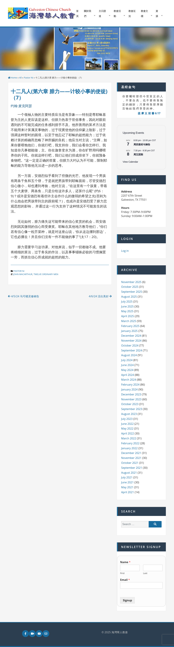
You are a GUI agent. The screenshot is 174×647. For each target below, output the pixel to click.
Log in (125, 251)
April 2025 (127, 316)
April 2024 (127, 375)
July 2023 (127, 419)
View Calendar (130, 161)
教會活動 (117, 13)
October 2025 (129, 287)
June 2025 (127, 306)
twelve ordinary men (45, 274)
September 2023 (131, 409)
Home (14, 77)
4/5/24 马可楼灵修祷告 (23, 296)
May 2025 (127, 311)
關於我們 (87, 13)
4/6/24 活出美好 (100, 296)
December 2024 (131, 336)
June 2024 (127, 365)
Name (125, 562)
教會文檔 (144, 13)
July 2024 (127, 360)
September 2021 (131, 468)
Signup (127, 600)
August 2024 (129, 355)
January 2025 (129, 331)
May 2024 (127, 370)
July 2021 (127, 477)
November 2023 (131, 399)
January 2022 (129, 448)
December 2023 (131, 394)
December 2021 (131, 453)
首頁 (77, 13)
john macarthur (22, 274)
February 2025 (130, 326)
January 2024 (129, 389)
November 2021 (131, 458)
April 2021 (127, 492)
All (20, 77)
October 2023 (129, 404)
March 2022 (128, 438)
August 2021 (129, 473)
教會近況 (132, 13)
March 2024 (128, 379)
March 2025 (128, 321)
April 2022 (127, 433)
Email (125, 580)
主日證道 (102, 13)
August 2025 (129, 296)
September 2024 (131, 350)
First (122, 573)
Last (145, 573)
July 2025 (127, 301)
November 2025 (131, 282)
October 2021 (129, 463)
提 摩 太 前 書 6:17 (149, 113)
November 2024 (131, 340)
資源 (157, 13)
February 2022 (130, 443)
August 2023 (129, 414)
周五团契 (138, 154)
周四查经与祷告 (142, 144)
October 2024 (129, 345)
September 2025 (131, 292)
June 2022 (127, 424)
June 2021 (127, 482)
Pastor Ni (28, 77)
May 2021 (127, 487)
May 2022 (127, 428)
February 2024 (130, 384)
